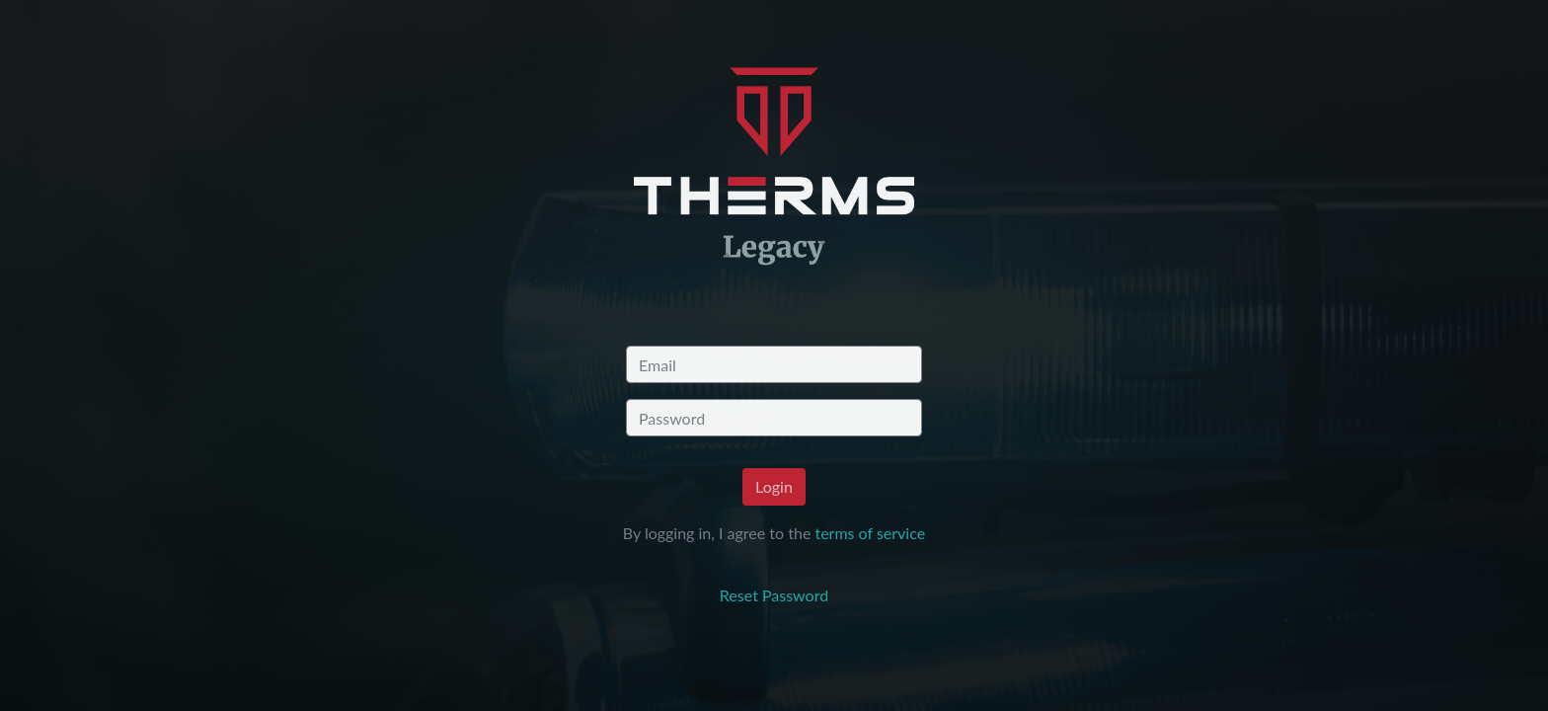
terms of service (869, 532)
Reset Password (774, 595)
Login (774, 486)
